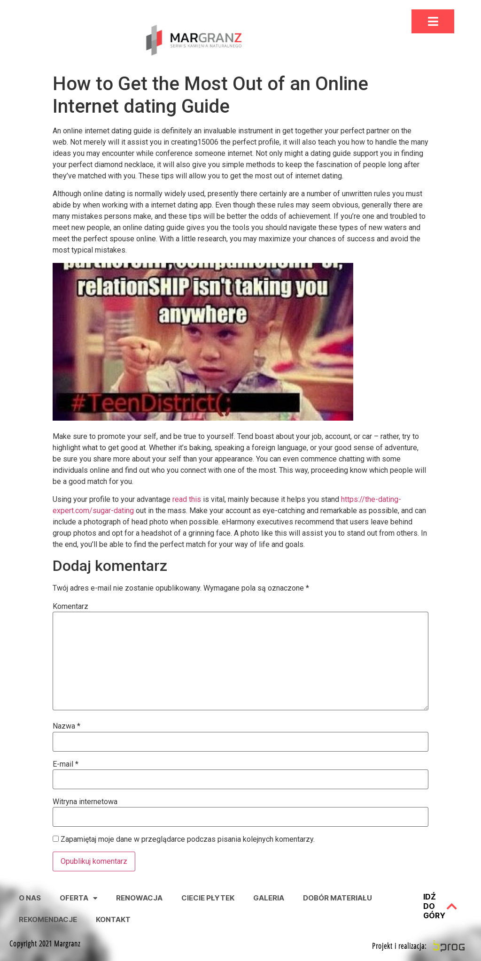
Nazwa (66, 726)
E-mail (65, 764)
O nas (30, 897)
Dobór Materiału (337, 897)
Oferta (78, 898)
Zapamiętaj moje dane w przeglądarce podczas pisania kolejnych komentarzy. (188, 839)
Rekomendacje (48, 919)
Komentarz (70, 606)
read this (186, 499)
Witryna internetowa (85, 802)
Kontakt (113, 919)
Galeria (268, 897)
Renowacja (139, 897)
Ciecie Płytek (207, 897)
